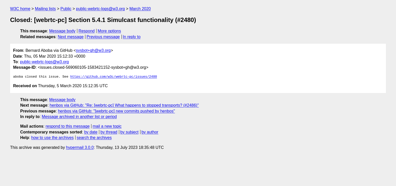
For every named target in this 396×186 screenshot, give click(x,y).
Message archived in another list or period (79, 116)
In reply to (131, 37)
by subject (129, 132)
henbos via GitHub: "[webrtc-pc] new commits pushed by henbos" (116, 111)
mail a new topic (107, 126)
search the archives (94, 137)
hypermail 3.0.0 (79, 147)
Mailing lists (45, 9)
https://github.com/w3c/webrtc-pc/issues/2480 (113, 77)
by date (90, 132)
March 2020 (140, 9)
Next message (71, 37)
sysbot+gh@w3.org (93, 50)
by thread (109, 132)
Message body (62, 31)
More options (109, 31)
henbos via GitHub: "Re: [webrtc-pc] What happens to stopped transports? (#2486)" (124, 105)
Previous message (103, 37)
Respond (87, 31)
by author (149, 132)
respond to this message (67, 126)
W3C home (20, 9)
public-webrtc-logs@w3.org (100, 9)
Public (65, 9)
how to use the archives (52, 137)
